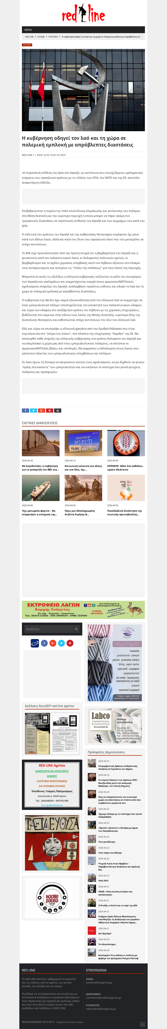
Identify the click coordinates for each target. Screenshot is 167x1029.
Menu (28, 29)
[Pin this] (49, 410)
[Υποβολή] (75, 629)
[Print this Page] (57, 410)
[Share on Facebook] (25, 410)
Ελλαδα (41, 36)
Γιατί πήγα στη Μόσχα (110, 852)
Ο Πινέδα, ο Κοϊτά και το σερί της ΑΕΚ (117, 905)
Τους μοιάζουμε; (106, 841)
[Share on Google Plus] (41, 410)
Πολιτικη (53, 36)
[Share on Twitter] (33, 410)
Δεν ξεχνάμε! (104, 933)
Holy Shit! (103, 880)
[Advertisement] (83, 196)
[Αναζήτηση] (52, 629)
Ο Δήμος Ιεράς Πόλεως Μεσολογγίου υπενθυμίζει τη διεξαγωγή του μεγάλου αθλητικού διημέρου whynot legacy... (119, 919)
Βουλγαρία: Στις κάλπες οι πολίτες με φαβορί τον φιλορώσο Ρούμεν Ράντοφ (118, 957)
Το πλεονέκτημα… (107, 944)
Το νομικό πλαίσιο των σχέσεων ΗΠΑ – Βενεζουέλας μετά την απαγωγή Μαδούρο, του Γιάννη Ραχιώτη (118, 782)
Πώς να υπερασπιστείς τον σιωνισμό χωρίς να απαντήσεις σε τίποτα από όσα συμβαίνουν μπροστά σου (119, 799)
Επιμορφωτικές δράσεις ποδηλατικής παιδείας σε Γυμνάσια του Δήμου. (117, 768)
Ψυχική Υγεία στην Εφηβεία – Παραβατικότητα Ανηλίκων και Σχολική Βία (119, 866)
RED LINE (29, 36)
